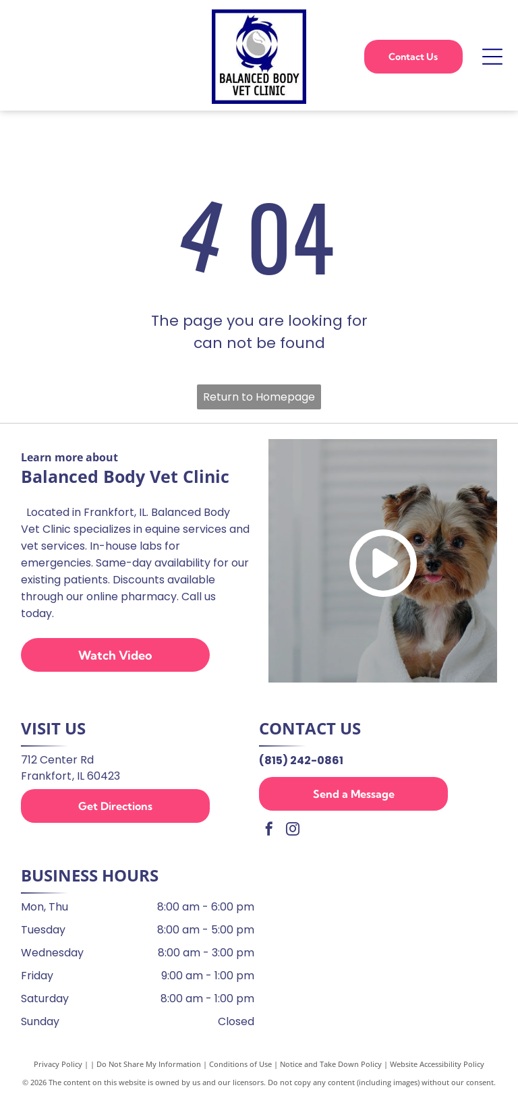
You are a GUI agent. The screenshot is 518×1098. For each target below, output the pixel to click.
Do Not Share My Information (148, 1064)
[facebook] (269, 830)
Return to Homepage (259, 397)
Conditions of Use (240, 1064)
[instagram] (293, 830)
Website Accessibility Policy (437, 1064)
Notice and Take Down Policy (331, 1064)
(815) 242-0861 (301, 760)
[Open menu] (492, 57)
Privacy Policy (58, 1064)
